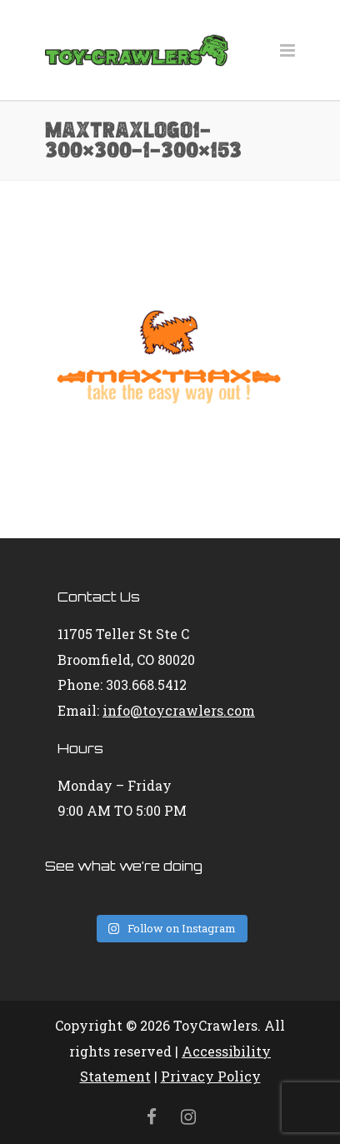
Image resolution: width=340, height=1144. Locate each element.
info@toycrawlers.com (178, 710)
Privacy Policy (211, 1076)
